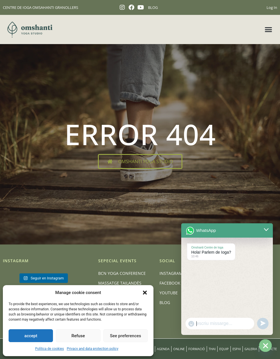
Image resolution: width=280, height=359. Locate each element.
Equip (224, 349)
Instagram (171, 273)
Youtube (168, 292)
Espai (236, 349)
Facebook (169, 283)
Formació (196, 349)
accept (30, 335)
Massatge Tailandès (119, 283)
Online (179, 349)
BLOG (153, 7)
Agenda (163, 349)
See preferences (125, 335)
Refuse (78, 335)
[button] (145, 292)
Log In (272, 7)
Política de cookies (49, 349)
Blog (164, 302)
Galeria (250, 349)
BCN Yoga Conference (122, 273)
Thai (212, 349)
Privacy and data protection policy (92, 349)
